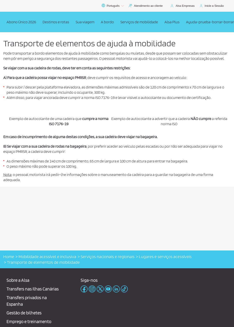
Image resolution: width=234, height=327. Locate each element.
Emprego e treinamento (29, 321)
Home (8, 256)
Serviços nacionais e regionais (107, 256)
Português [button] (112, 6)
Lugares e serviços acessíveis (165, 256)
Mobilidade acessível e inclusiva (47, 256)
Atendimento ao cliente (148, 5)
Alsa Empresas (185, 5)
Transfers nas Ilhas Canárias (33, 289)
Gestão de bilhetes (24, 312)
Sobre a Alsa (18, 280)
